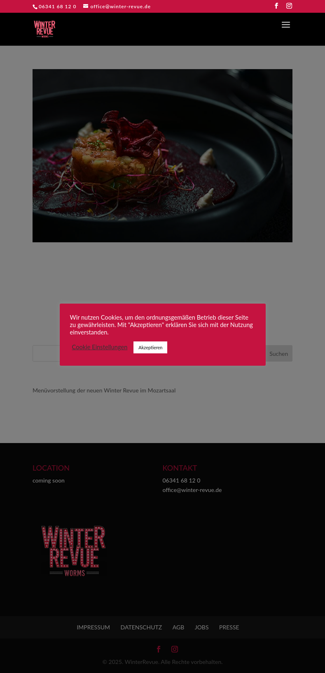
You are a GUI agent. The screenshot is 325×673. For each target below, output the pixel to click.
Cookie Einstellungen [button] (100, 346)
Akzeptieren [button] (150, 347)
